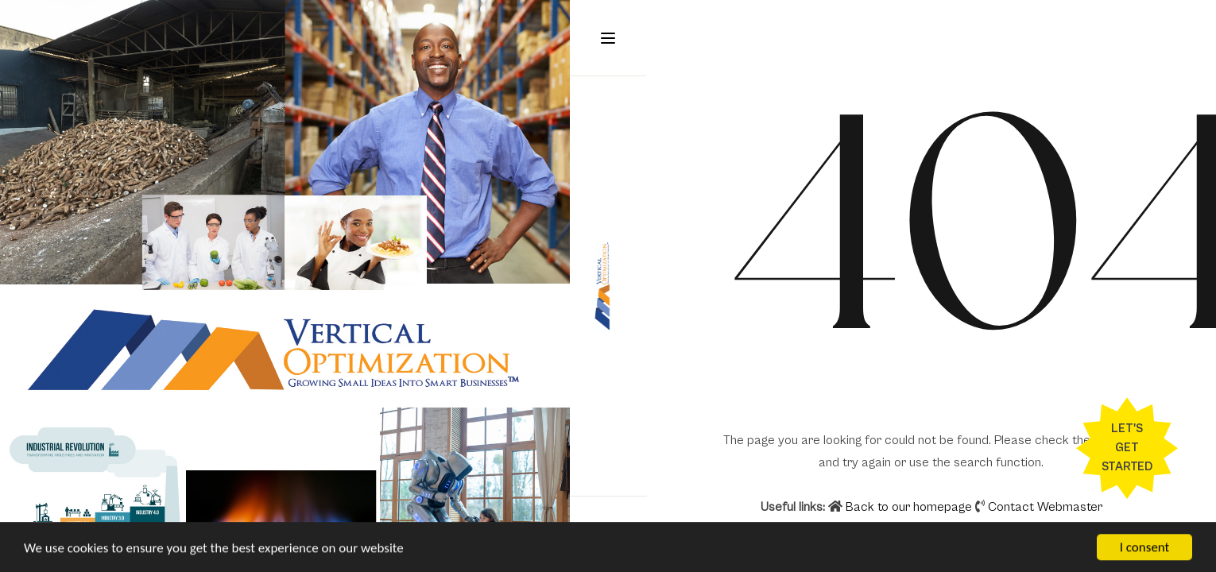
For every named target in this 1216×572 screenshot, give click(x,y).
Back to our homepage (901, 507)
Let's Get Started (1127, 447)
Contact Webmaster (1045, 507)
